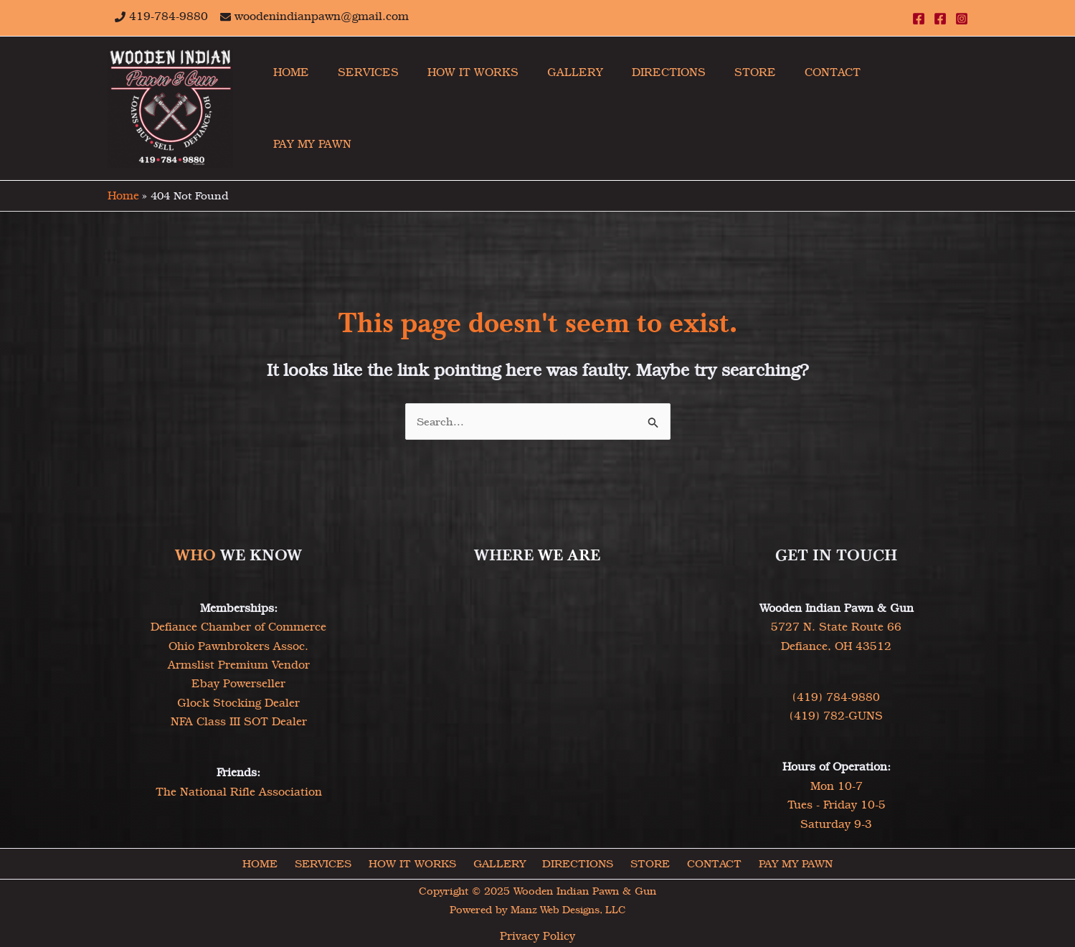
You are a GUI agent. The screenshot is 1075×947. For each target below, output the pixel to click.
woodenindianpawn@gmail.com (322, 16)
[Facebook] (918, 18)
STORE (647, 863)
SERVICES (328, 863)
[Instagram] (961, 18)
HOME (269, 863)
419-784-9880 (168, 16)
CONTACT (707, 863)
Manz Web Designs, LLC (568, 909)
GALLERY (501, 863)
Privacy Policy (537, 935)
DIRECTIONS (578, 863)
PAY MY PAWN (786, 863)
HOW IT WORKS (416, 863)
